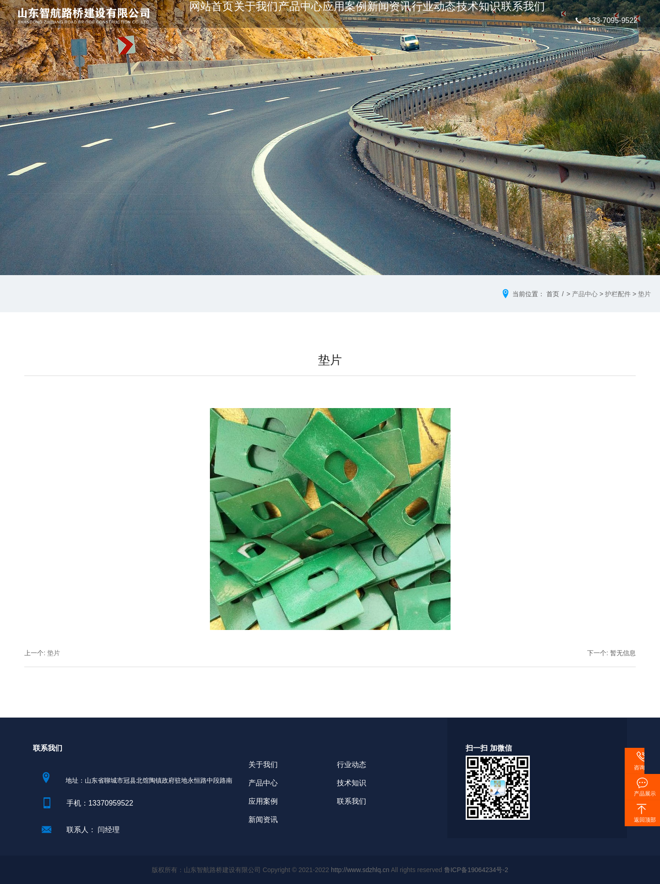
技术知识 (466, 21)
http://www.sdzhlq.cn (360, 869)
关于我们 (267, 21)
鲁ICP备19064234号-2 (476, 869)
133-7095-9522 (605, 21)
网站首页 (227, 21)
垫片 (644, 294)
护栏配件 (618, 294)
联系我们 (506, 21)
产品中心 (307, 21)
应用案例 (347, 21)
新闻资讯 (387, 21)
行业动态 (426, 21)
